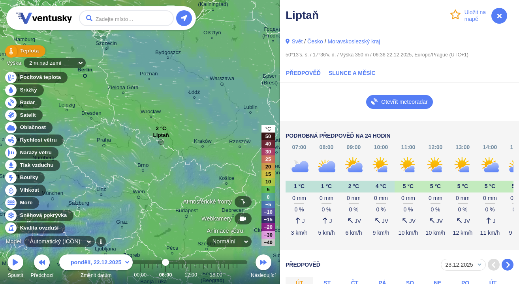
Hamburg (24, 40)
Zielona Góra (123, 88)
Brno (143, 166)
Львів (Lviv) (276, 144)
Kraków (203, 142)
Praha (104, 141)
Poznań (149, 75)
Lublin (250, 108)
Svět (297, 41)
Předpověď (303, 73)
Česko (315, 41)
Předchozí (42, 267)
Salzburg (78, 204)
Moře (22, 203)
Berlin (84, 71)
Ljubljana (105, 250)
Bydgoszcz (168, 53)
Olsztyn (212, 34)
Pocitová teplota (36, 77)
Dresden (91, 114)
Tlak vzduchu (32, 165)
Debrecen (233, 211)
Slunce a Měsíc (352, 73)
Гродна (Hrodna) (272, 33)
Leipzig (66, 106)
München (52, 194)
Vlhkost (25, 190)
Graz (122, 223)
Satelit (23, 115)
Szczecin (106, 44)
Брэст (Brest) (270, 80)
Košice (226, 179)
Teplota (24, 51)
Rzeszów (240, 142)
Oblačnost (28, 127)
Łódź (194, 93)
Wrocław (151, 112)
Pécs (172, 249)
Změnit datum (96, 267)
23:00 (237, 275)
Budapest (186, 211)
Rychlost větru (34, 140)
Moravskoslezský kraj (353, 41)
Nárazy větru (31, 153)
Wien (139, 193)
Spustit (15, 267)
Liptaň (161, 137)
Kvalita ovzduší (34, 228)
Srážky (24, 90)
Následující (263, 267)
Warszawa (222, 79)
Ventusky (43, 18)
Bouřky (24, 177)
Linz (101, 190)
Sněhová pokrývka (39, 215)
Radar (23, 102)
